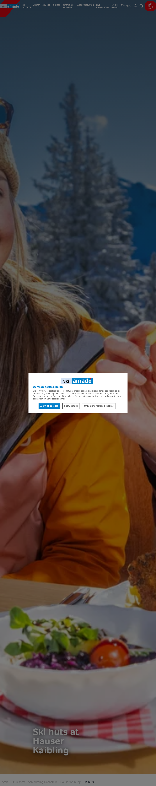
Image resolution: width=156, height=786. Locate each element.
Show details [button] (71, 406)
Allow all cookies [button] (49, 406)
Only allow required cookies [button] (98, 406)
